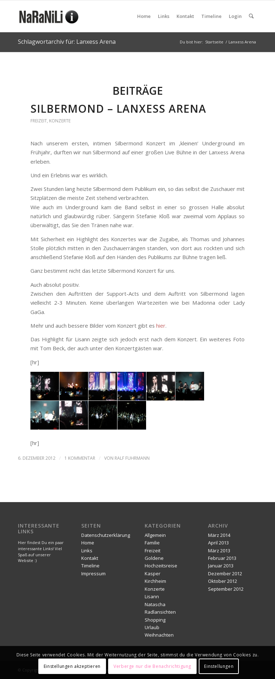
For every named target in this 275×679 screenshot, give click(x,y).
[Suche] (251, 16)
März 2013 (219, 550)
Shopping (155, 620)
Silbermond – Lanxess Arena (118, 108)
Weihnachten (159, 635)
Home (87, 542)
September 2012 (225, 589)
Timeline (90, 565)
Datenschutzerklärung (105, 535)
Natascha (155, 604)
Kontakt (89, 558)
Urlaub (152, 627)
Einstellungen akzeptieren (72, 666)
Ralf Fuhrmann (132, 458)
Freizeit (38, 121)
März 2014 (219, 535)
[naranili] (49, 16)
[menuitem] (144, 16)
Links (86, 550)
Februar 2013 (222, 558)
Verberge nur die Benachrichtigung (152, 666)
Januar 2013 (220, 565)
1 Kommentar (79, 458)
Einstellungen (218, 666)
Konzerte (60, 121)
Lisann (152, 596)
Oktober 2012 (222, 581)
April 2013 (218, 542)
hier (160, 325)
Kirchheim (155, 581)
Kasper (152, 573)
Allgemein (155, 535)
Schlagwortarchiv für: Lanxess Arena (67, 42)
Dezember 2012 (225, 573)
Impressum (93, 573)
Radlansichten (160, 612)
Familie (152, 542)
